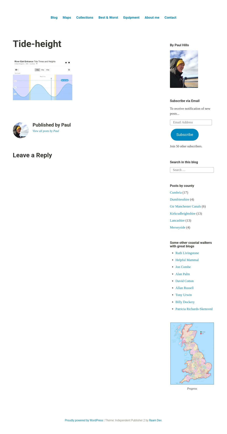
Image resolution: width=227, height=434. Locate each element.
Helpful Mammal (187, 260)
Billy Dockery (185, 302)
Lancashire (177, 220)
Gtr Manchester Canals (185, 206)
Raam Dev (155, 420)
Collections (84, 17)
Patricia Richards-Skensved (194, 309)
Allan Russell (184, 288)
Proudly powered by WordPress (84, 420)
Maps (67, 17)
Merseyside (177, 227)
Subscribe (184, 134)
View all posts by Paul (46, 131)
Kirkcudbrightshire (183, 213)
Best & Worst (108, 17)
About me (152, 17)
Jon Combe (183, 267)
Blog (54, 17)
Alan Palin (182, 274)
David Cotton (184, 281)
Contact (170, 17)
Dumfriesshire (179, 199)
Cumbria (176, 192)
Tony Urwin (183, 295)
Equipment (131, 17)
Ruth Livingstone (187, 253)
